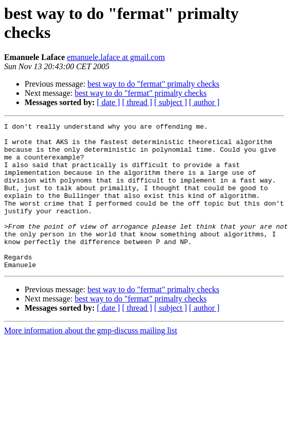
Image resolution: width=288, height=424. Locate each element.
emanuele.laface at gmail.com (116, 57)
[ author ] (204, 102)
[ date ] (108, 102)
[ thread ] (137, 102)
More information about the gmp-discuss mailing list (90, 359)
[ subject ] (170, 102)
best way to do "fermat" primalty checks (153, 83)
